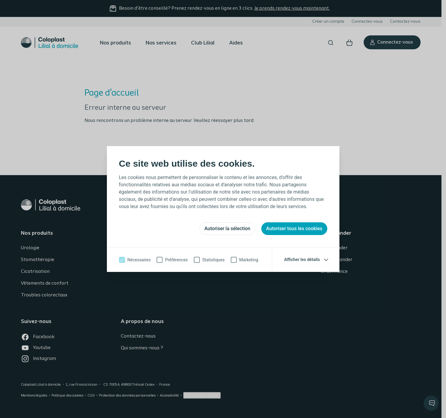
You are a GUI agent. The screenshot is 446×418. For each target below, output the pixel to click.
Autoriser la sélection (227, 228)
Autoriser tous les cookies (294, 228)
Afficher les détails (302, 259)
